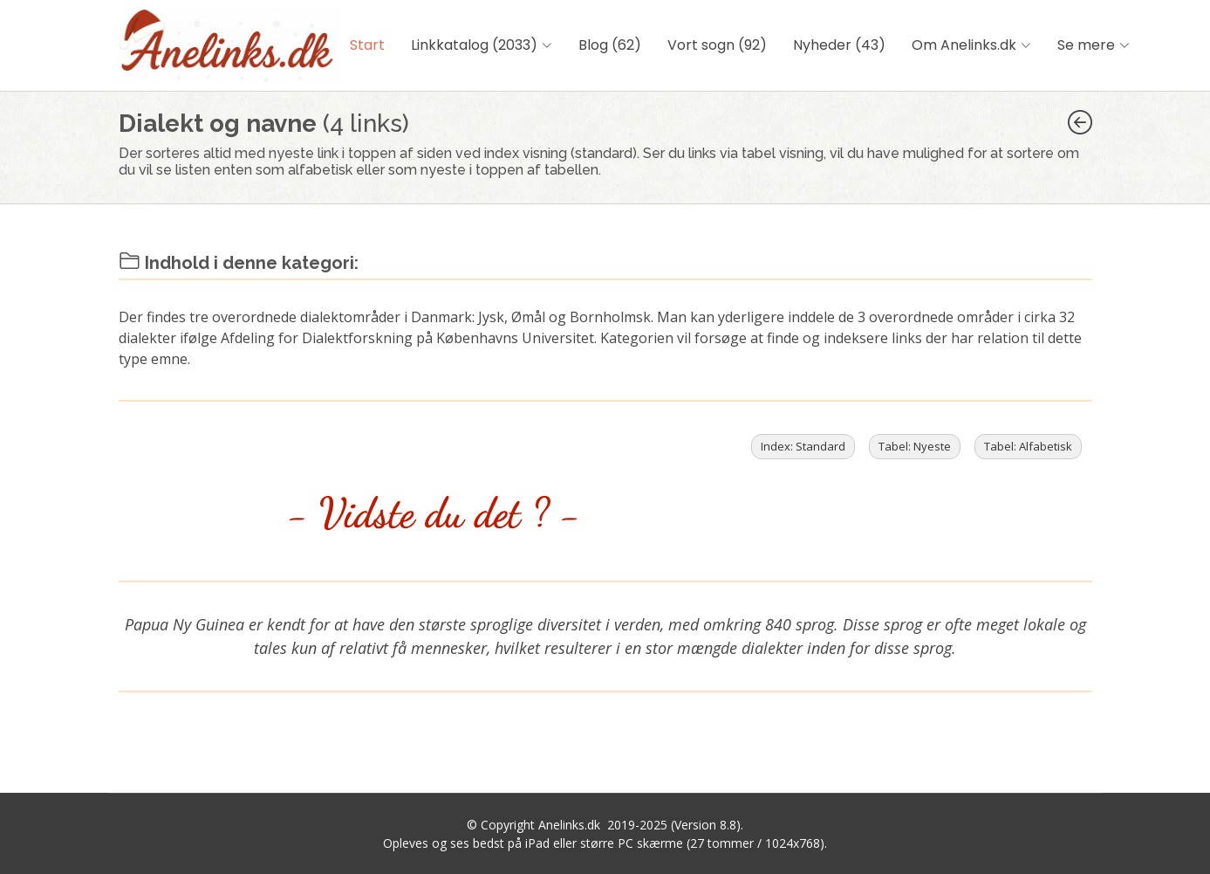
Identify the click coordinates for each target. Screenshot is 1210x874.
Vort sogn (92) (717, 45)
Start (367, 45)
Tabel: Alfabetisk (1028, 446)
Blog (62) (609, 45)
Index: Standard (803, 446)
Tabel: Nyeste (914, 446)
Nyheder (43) (839, 45)
